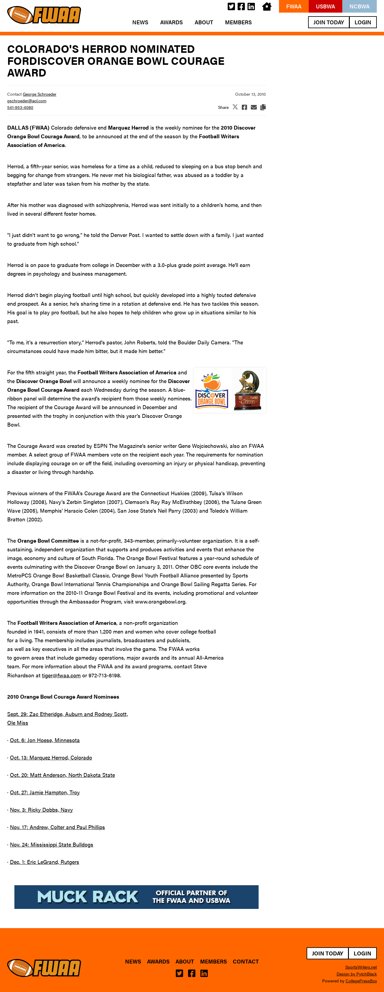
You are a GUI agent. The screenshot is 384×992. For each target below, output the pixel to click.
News (140, 22)
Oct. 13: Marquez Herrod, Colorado (51, 757)
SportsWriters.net (361, 967)
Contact (246, 961)
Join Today (329, 22)
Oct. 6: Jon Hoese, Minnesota (45, 740)
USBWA (325, 6)
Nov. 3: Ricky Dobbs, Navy (41, 809)
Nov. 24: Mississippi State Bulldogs (51, 844)
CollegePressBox (361, 981)
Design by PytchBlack (357, 974)
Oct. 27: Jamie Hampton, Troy (45, 792)
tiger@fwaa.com (61, 675)
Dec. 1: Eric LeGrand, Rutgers (44, 861)
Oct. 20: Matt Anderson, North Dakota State (62, 774)
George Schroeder (39, 94)
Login (363, 22)
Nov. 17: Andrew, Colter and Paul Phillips (57, 827)
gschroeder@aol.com (26, 100)
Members (238, 22)
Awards (171, 22)
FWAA (294, 6)
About (204, 22)
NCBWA (360, 6)
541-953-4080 (20, 107)
